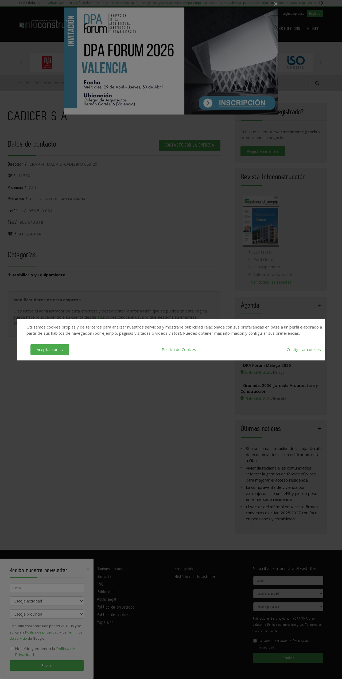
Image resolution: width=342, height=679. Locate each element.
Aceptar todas (50, 349)
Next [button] (320, 62)
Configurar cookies (304, 349)
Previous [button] (21, 62)
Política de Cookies (179, 349)
